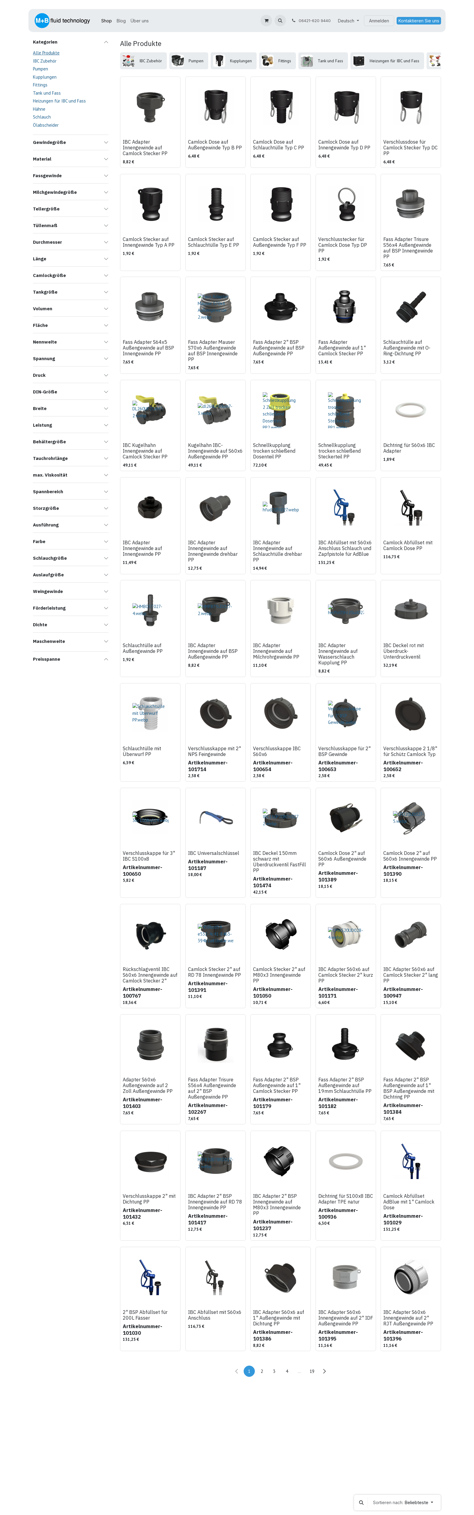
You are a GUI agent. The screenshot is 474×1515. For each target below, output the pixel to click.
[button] (280, 20)
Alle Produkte (46, 53)
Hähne (39, 109)
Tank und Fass (47, 93)
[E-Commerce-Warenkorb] (266, 20)
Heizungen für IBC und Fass (59, 101)
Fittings (40, 85)
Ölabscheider (46, 125)
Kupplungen (45, 77)
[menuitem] (106, 20)
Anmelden (379, 20)
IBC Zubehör (45, 61)
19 (312, 1371)
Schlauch (42, 117)
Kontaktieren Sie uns (418, 20)
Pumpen (40, 69)
